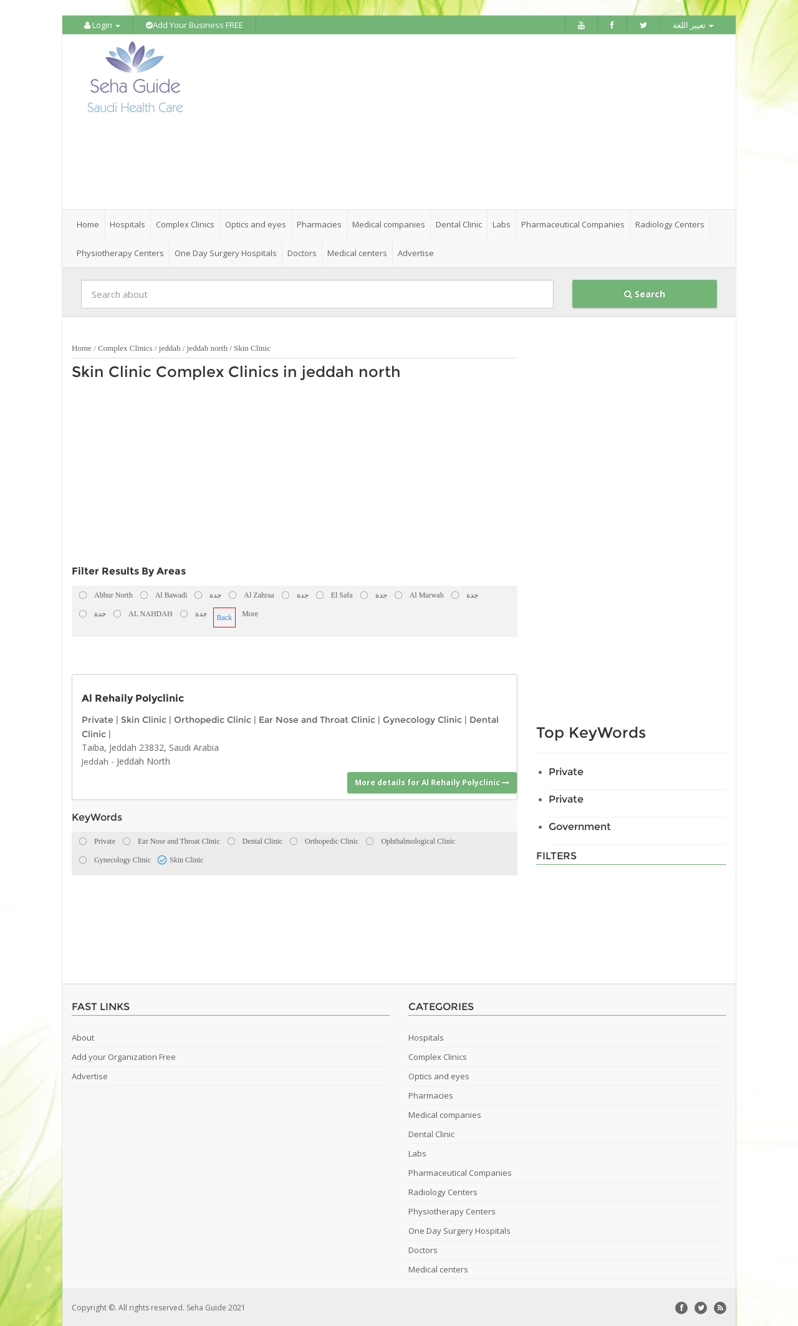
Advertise (416, 252)
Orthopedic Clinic (212, 719)
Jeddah (95, 760)
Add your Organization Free (124, 1056)
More (250, 613)
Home (88, 223)
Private (97, 719)
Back (225, 617)
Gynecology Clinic (422, 719)
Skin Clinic (252, 347)
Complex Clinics (125, 347)
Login (102, 25)
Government (580, 826)
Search (644, 293)
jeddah (170, 347)
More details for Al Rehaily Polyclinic (432, 781)
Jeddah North (143, 760)
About (83, 1036)
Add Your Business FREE (194, 25)
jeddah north (207, 347)
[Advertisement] (468, 121)
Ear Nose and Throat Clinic (317, 719)
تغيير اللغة (693, 25)
